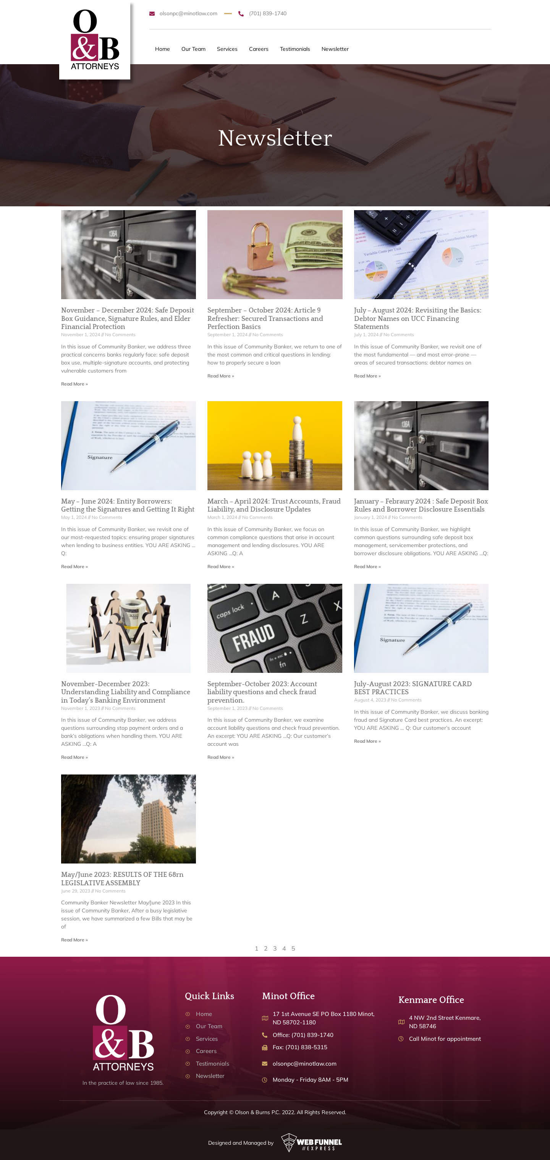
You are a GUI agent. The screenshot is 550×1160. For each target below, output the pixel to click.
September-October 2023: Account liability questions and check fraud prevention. (262, 692)
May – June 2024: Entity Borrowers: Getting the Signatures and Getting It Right (127, 506)
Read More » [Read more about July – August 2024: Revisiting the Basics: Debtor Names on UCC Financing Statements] (367, 376)
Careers (259, 48)
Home (162, 48)
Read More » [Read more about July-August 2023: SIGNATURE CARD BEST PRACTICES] (367, 741)
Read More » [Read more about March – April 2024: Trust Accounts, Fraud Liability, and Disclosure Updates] (220, 566)
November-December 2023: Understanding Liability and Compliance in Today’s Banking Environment (125, 692)
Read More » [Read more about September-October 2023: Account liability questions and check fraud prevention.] (220, 757)
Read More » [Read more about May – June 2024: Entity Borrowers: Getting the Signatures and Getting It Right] (74, 566)
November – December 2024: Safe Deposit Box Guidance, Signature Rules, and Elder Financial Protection (127, 319)
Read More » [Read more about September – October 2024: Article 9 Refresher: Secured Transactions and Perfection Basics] (220, 376)
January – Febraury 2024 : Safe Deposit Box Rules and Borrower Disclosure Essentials (421, 506)
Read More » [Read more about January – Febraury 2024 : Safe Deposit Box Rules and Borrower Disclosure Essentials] (367, 566)
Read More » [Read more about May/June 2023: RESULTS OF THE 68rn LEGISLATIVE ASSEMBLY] (74, 940)
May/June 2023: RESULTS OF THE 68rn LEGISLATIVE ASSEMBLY (122, 879)
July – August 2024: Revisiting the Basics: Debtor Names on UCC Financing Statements (418, 319)
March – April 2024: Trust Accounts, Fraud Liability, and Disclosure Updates (274, 506)
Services (227, 48)
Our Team (193, 48)
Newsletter (335, 48)
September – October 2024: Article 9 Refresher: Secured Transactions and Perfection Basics (265, 319)
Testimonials (295, 48)
